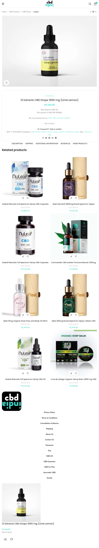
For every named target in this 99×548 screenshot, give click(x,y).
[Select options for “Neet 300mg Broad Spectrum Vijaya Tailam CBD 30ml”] (71, 315)
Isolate (36, 12)
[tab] (17, 144)
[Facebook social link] (43, 138)
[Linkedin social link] (52, 138)
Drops (55, 132)
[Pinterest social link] (49, 138)
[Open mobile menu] (3, 3)
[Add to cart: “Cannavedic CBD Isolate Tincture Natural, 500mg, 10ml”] (71, 256)
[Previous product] (90, 12)
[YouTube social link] (51, 482)
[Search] (90, 3)
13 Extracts (49, 96)
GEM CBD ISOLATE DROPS (59, 118)
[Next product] (95, 12)
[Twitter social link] (46, 138)
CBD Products (14, 12)
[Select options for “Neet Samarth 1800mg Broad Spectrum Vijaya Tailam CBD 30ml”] (71, 198)
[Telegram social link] (55, 138)
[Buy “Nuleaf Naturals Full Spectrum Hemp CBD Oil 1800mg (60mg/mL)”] (23, 373)
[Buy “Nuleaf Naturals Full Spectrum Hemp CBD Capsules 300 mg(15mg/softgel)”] (23, 198)
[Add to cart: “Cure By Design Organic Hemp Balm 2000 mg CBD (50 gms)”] (71, 373)
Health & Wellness (66, 132)
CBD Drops (26, 12)
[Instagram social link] (49, 482)
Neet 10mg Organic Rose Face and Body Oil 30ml (25, 321)
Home (4, 12)
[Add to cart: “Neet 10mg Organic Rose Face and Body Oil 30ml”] (23, 315)
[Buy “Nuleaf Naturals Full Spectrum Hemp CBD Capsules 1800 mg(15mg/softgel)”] (23, 256)
